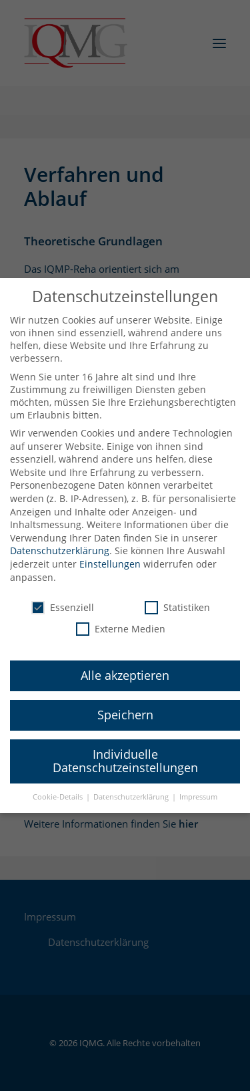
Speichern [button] (125, 706)
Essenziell (62, 598)
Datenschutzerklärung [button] (132, 787)
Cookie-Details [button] (59, 787)
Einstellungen (110, 555)
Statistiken (177, 598)
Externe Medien (120, 619)
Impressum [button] (198, 787)
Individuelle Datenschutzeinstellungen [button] (125, 752)
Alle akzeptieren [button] (125, 666)
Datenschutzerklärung (59, 541)
